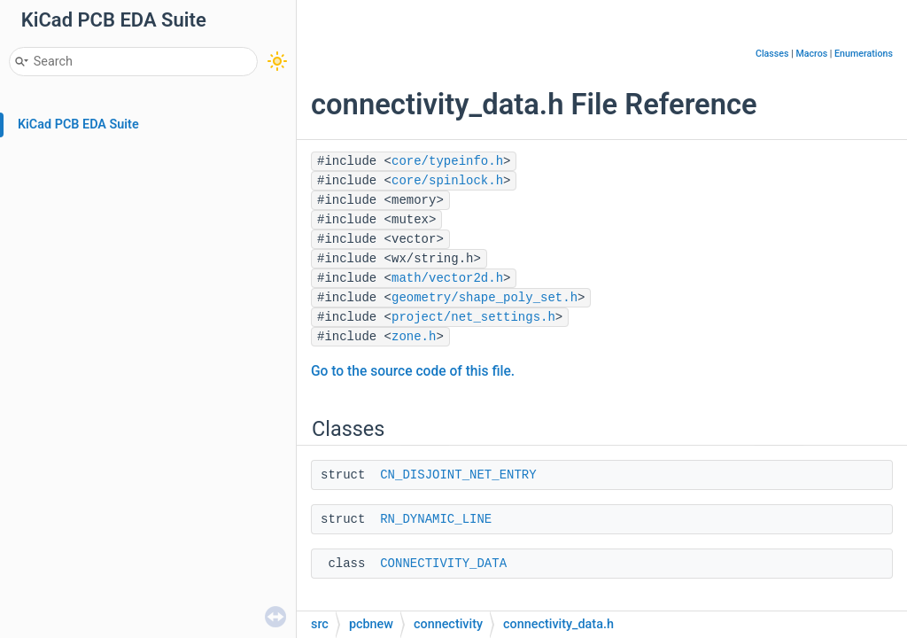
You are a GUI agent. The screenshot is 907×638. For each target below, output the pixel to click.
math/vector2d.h (447, 278)
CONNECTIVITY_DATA (443, 563)
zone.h (413, 337)
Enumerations (863, 53)
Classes (772, 53)
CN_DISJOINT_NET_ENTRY (458, 475)
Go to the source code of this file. (413, 371)
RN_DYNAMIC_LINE (436, 519)
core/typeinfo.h (447, 161)
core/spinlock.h (447, 181)
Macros (811, 53)
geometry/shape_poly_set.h (484, 298)
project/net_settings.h (473, 317)
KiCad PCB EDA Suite (78, 124)
